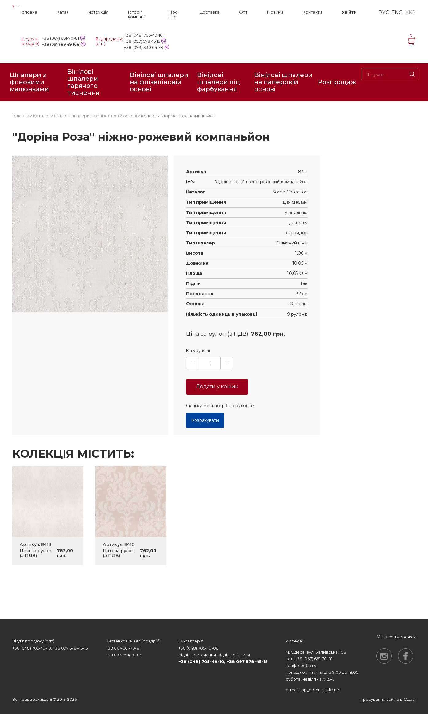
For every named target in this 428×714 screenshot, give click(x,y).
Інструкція (97, 12)
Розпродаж (337, 82)
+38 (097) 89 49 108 (61, 44)
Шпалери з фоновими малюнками (29, 82)
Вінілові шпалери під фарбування (218, 82)
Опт (243, 12)
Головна (28, 12)
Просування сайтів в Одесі (388, 699)
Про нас (173, 14)
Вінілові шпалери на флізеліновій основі (159, 82)
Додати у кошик (217, 386)
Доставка (210, 12)
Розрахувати (205, 420)
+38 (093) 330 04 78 (143, 47)
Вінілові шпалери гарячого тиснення (83, 82)
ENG (397, 12)
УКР (410, 12)
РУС (384, 12)
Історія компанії (136, 14)
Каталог (62, 12)
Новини (275, 12)
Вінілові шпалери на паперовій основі (283, 82)
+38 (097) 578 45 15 (142, 41)
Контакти (312, 12)
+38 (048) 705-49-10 (143, 35)
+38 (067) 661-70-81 (60, 38)
